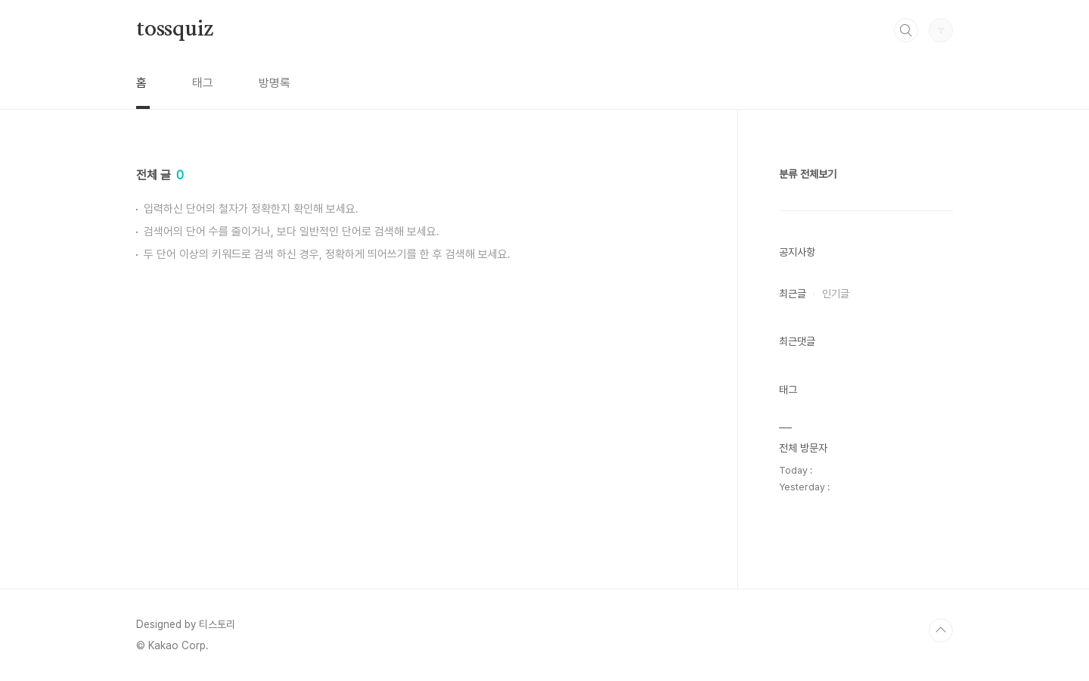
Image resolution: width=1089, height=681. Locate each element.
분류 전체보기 (807, 174)
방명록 (274, 83)
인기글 (835, 294)
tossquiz (174, 29)
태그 (202, 83)
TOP (941, 630)
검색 (906, 30)
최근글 (792, 294)
